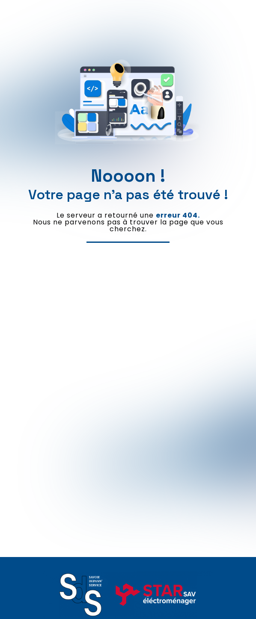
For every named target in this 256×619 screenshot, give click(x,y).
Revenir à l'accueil (128, 251)
